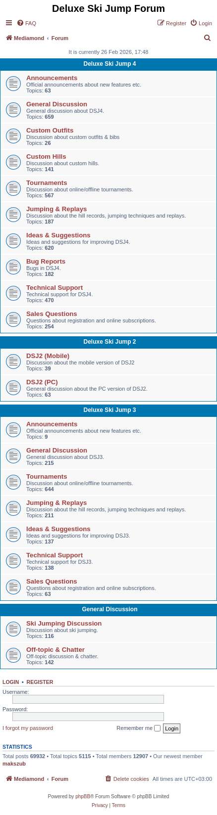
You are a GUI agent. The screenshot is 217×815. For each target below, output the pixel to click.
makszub (14, 764)
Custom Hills (46, 156)
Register (40, 682)
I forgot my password (27, 728)
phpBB (82, 796)
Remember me (138, 728)
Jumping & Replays (56, 209)
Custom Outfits (49, 130)
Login (10, 682)
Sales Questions (51, 313)
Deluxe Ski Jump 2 (109, 341)
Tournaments (46, 182)
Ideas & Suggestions (58, 235)
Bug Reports (45, 261)
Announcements (51, 78)
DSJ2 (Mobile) (47, 356)
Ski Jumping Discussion (64, 623)
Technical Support (54, 287)
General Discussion (56, 104)
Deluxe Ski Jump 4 (109, 63)
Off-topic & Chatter (55, 649)
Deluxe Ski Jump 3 (109, 410)
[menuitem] (26, 23)
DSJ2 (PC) (42, 382)
